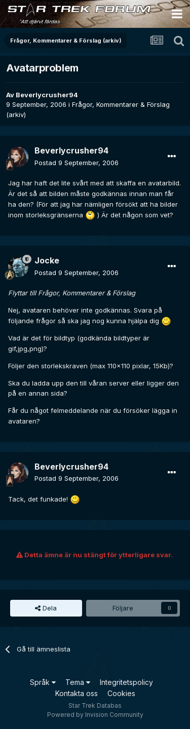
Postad (76, 163)
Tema (77, 682)
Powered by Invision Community (95, 714)
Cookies (121, 693)
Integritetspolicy (126, 682)
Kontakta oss (76, 693)
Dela (46, 608)
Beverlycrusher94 (47, 95)
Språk (43, 682)
